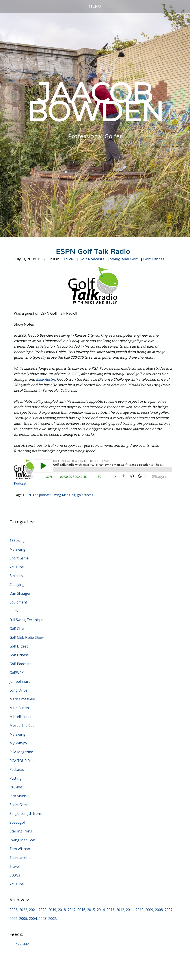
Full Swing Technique (26, 619)
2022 (23, 909)
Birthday (16, 575)
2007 (169, 909)
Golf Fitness (155, 259)
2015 (91, 909)
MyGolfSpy (18, 743)
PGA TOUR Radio (23, 760)
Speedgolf (17, 822)
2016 (81, 909)
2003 (43, 918)
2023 (13, 909)
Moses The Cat (21, 725)
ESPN (69, 259)
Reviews (16, 787)
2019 (52, 909)
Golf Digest (18, 646)
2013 (110, 909)
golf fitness (86, 495)
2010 (139, 909)
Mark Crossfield (22, 699)
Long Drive (18, 690)
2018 (62, 909)
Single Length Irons (25, 813)
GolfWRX (16, 672)
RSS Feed (22, 944)
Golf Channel (20, 628)
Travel (14, 866)
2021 (33, 909)
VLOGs (14, 875)
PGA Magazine (21, 751)
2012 (120, 909)
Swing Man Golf (124, 259)
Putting (15, 778)
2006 (13, 918)
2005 (23, 918)
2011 (130, 909)
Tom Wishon (20, 848)
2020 (43, 909)
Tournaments (20, 857)
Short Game (19, 558)
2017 (72, 909)
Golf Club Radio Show (27, 637)
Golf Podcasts (92, 259)
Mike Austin (45, 379)
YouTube (17, 567)
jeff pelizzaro (20, 681)
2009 (149, 909)
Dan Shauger (20, 593)
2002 (52, 918)
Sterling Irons (20, 831)
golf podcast (42, 495)
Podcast (20, 483)
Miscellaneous (21, 716)
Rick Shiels (18, 795)
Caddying (17, 584)
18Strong (17, 540)
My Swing (17, 549)
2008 (159, 909)
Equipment (18, 602)
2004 (33, 918)
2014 (101, 909)
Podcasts (16, 769)
